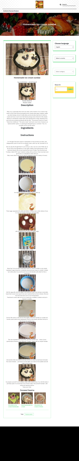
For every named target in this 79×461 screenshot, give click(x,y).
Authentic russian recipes (11, 11)
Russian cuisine (28, 414)
